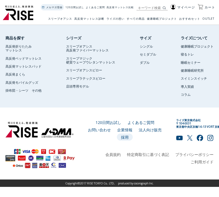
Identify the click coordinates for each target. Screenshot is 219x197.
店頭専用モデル (77, 86)
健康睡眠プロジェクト (162, 20)
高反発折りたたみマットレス (18, 48)
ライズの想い (115, 20)
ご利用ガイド (202, 161)
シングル (146, 46)
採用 (125, 137)
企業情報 (124, 129)
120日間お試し (75, 7)
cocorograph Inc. (144, 183)
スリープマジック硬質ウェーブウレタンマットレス (90, 60)
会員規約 (113, 154)
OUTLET (208, 20)
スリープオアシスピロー (84, 70)
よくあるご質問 (95, 7)
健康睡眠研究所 (192, 70)
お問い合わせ (99, 129)
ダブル (145, 62)
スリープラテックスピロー (85, 78)
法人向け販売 (150, 129)
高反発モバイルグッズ (21, 82)
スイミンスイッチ (194, 78)
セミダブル (148, 54)
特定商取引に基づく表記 (148, 154)
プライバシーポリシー (194, 154)
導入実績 (187, 86)
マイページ (182, 7)
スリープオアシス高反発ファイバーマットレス (87, 48)
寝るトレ (187, 54)
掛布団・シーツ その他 (23, 90)
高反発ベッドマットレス (23, 58)
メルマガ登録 (54, 7)
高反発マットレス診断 (89, 20)
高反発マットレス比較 (120, 7)
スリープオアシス (60, 20)
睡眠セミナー (190, 62)
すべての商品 (136, 20)
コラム (186, 94)
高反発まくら (15, 74)
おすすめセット (189, 20)
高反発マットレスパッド (23, 66)
